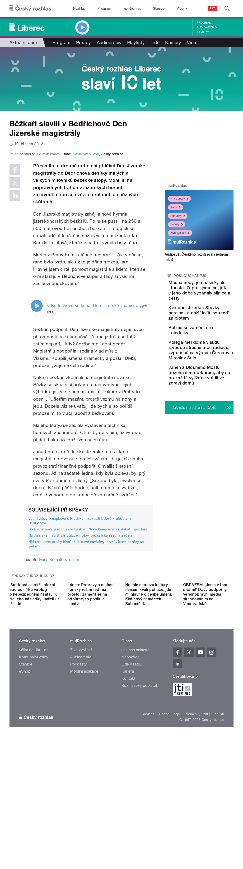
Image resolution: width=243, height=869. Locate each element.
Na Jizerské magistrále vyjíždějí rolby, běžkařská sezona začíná (80, 616)
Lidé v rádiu (132, 778)
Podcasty (78, 778)
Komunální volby (33, 771)
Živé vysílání (180, 233)
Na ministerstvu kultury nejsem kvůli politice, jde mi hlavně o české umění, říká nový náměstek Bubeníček (148, 708)
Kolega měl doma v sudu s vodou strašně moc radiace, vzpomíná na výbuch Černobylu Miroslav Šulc (214, 380)
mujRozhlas (120, 8)
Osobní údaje (169, 828)
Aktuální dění (23, 42)
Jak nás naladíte (136, 764)
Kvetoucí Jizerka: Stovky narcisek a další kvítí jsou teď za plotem (214, 326)
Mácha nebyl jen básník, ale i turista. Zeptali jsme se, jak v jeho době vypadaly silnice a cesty (214, 295)
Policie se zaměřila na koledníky (207, 348)
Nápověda (131, 771)
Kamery (202, 32)
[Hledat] (227, 8)
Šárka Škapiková (86, 234)
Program (97, 8)
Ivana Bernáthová (54, 640)
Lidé (154, 42)
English (218, 828)
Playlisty (136, 42)
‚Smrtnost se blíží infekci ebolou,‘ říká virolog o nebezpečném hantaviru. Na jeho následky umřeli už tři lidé (34, 708)
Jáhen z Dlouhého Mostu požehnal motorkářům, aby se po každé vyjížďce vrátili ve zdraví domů (213, 418)
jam (76, 640)
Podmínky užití (196, 828)
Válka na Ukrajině (34, 764)
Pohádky (177, 215)
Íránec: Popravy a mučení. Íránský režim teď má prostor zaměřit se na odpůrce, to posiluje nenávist (91, 708)
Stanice (142, 8)
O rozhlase (163, 8)
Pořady (83, 42)
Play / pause (37, 386)
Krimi (175, 207)
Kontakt (128, 792)
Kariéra (128, 785)
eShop (24, 785)
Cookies (147, 828)
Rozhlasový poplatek (140, 799)
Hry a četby (179, 198)
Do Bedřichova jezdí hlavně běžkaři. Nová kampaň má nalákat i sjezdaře (87, 610)
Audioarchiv (206, 27)
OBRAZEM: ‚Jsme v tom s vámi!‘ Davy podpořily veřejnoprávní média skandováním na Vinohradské (205, 708)
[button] (144, 387)
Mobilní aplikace (84, 785)
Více (194, 42)
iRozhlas (76, 8)
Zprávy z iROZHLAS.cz (33, 656)
